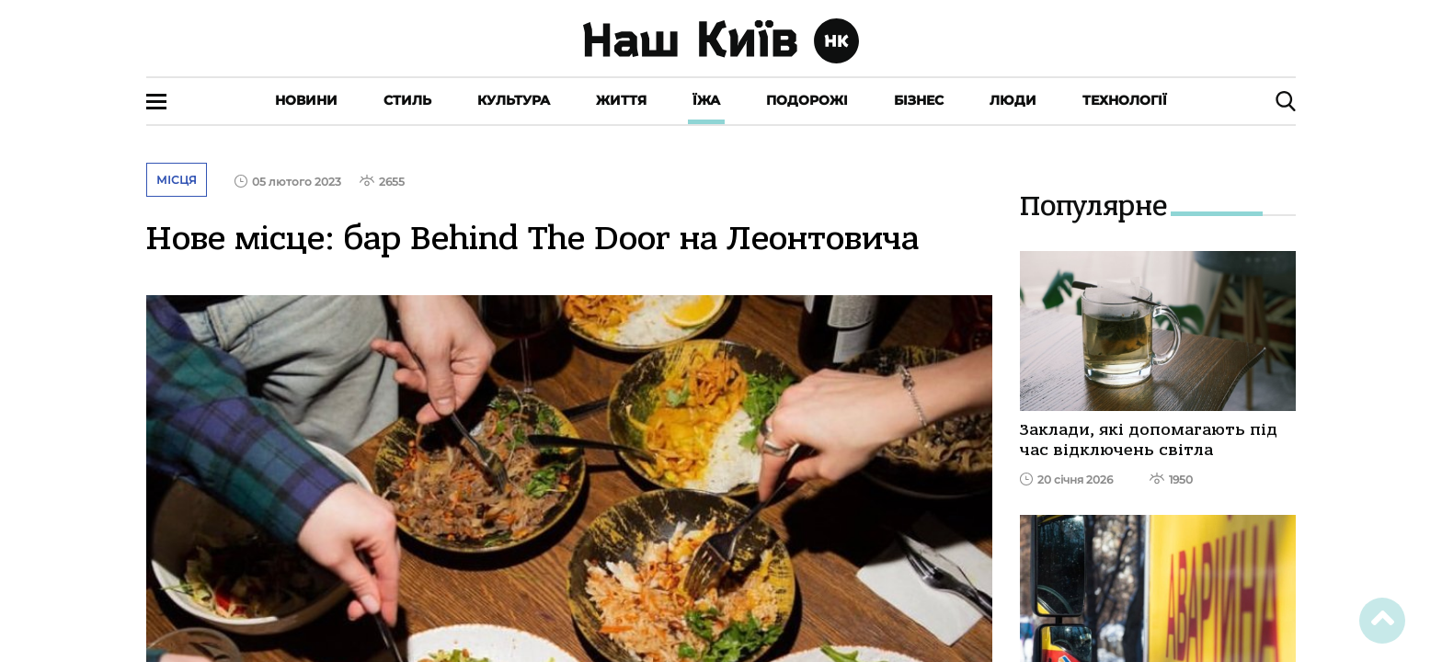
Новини (306, 100)
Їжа (706, 100)
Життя (621, 100)
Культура (513, 100)
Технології (1124, 100)
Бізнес (919, 100)
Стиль (407, 100)
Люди (1013, 100)
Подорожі (807, 100)
